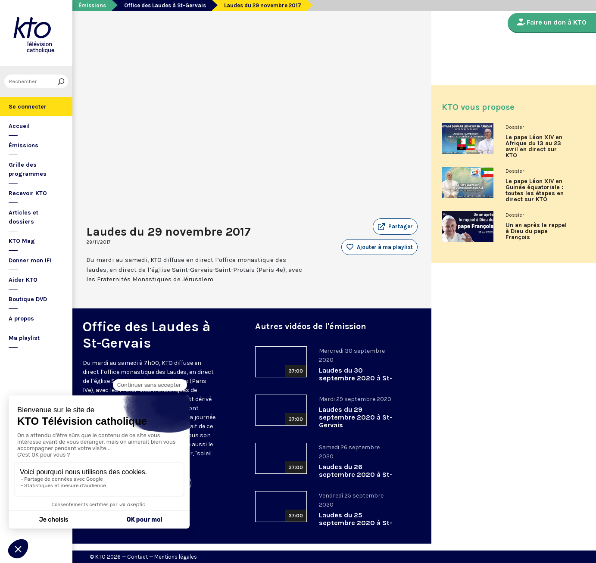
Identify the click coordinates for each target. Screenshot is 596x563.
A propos (21, 318)
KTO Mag (22, 241)
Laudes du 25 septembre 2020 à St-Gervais (356, 523)
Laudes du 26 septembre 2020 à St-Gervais (356, 474)
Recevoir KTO (28, 193)
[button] (395, 226)
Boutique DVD (28, 299)
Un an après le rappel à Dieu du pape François (536, 231)
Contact (137, 557)
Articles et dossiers (23, 217)
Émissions (23, 145)
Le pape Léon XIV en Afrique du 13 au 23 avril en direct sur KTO (534, 146)
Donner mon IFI (30, 260)
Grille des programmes (28, 169)
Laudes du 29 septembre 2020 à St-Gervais (356, 417)
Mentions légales (175, 557)
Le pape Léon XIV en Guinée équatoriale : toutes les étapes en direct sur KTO (535, 190)
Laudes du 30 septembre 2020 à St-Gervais (356, 378)
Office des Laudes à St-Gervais (165, 5)
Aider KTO (23, 279)
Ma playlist (24, 338)
